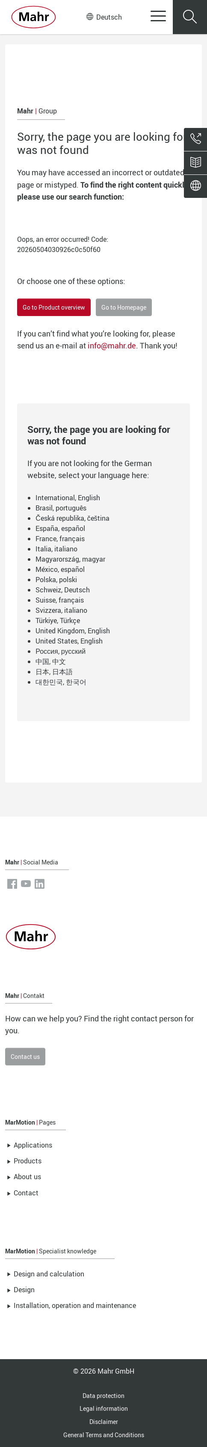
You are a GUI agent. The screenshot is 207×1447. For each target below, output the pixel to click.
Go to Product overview (54, 307)
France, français (60, 538)
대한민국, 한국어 (60, 682)
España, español (60, 528)
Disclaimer (103, 1422)
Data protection (103, 1396)
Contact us (25, 1057)
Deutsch (104, 17)
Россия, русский (60, 651)
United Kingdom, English (72, 630)
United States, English (69, 641)
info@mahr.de (112, 345)
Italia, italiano (56, 549)
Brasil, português (60, 508)
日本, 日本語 (54, 671)
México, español (60, 569)
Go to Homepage (123, 307)
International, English (67, 497)
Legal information (104, 1408)
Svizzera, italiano (61, 610)
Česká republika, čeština (72, 518)
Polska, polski (56, 579)
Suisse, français (59, 600)
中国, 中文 (50, 661)
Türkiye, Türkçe (57, 620)
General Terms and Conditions (103, 1435)
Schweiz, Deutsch (62, 589)
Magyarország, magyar (70, 559)
